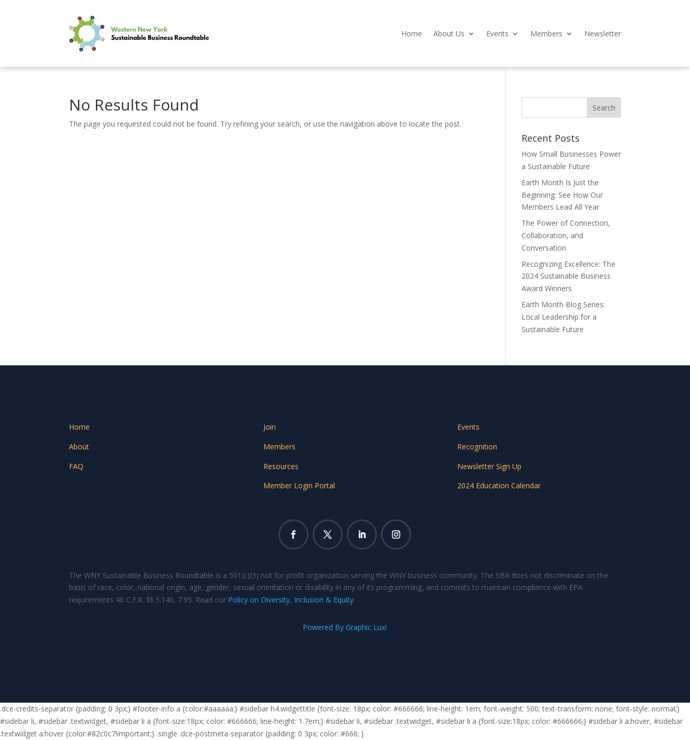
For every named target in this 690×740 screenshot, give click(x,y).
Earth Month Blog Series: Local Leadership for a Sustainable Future (563, 316)
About (79, 446)
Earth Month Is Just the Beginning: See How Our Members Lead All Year (562, 194)
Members (546, 33)
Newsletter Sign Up (489, 466)
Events (497, 33)
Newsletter (602, 33)
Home (411, 33)
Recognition (477, 446)
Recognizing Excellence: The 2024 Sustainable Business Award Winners (568, 276)
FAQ (76, 466)
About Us (448, 33)
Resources (281, 466)
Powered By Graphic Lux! (345, 627)
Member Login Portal (299, 485)
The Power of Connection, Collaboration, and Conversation (566, 235)
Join (269, 427)
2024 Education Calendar (499, 485)
